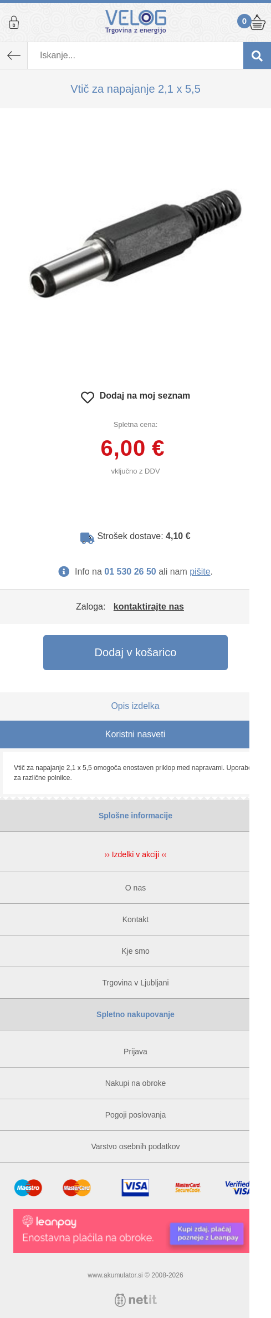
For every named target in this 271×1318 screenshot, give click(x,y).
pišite (200, 571)
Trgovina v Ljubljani (135, 982)
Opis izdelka (135, 706)
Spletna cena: (136, 424)
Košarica (257, 22)
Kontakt (135, 919)
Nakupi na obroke (135, 1083)
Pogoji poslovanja (135, 1114)
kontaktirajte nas (149, 606)
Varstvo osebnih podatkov (135, 1146)
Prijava (14, 22)
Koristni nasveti (135, 734)
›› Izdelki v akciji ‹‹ (135, 854)
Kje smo (135, 951)
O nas (135, 887)
